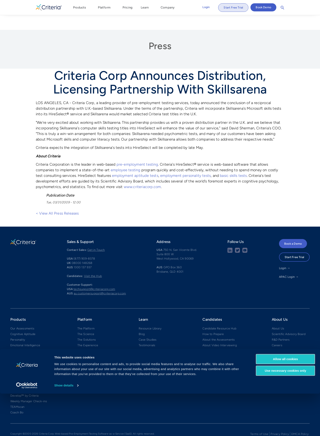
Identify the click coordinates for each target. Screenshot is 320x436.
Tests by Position (150, 352)
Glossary (144, 358)
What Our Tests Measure (155, 341)
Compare (83, 358)
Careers (277, 330)
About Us (278, 313)
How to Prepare (213, 319)
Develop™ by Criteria (24, 380)
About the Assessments (218, 324)
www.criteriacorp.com (142, 171)
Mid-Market (85, 341)
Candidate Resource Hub (219, 313)
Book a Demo (293, 228)
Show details (63, 428)
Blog (142, 319)
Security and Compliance (289, 341)
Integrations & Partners (92, 352)
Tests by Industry (150, 347)
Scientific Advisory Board (289, 319)
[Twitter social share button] (237, 236)
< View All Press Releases (57, 198)
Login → (284, 253)
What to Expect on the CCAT (221, 335)
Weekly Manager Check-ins (28, 386)
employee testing (125, 155)
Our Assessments (22, 313)
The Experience (87, 330)
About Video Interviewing (219, 330)
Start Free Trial (233, 7)
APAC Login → (288, 261)
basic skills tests (233, 160)
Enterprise (84, 335)
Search (282, 8)
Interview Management (25, 369)
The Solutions (86, 324)
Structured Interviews (25, 358)
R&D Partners (281, 324)
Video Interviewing (23, 363)
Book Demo (263, 7)
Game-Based (19, 347)
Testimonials (147, 330)
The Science (85, 319)
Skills (13, 341)
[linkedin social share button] (229, 236)
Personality (17, 324)
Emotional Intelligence (25, 330)
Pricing (127, 7)
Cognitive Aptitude (22, 319)
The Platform (86, 313)
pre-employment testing (137, 149)
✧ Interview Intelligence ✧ (28, 374)
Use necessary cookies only (285, 413)
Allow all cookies (285, 401)
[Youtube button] (244, 236)
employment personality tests (185, 160)
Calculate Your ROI (151, 335)
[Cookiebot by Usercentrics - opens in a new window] (27, 428)
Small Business (87, 347)
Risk (13, 335)
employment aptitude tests (135, 160)
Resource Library (150, 313)
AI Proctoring (19, 352)
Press (160, 30)
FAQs (206, 347)
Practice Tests (212, 341)
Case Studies (147, 324)
